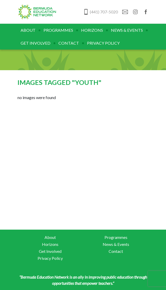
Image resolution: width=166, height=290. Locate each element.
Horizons (92, 30)
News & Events (127, 30)
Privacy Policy (103, 43)
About (28, 30)
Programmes (58, 30)
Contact (68, 43)
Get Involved (35, 43)
